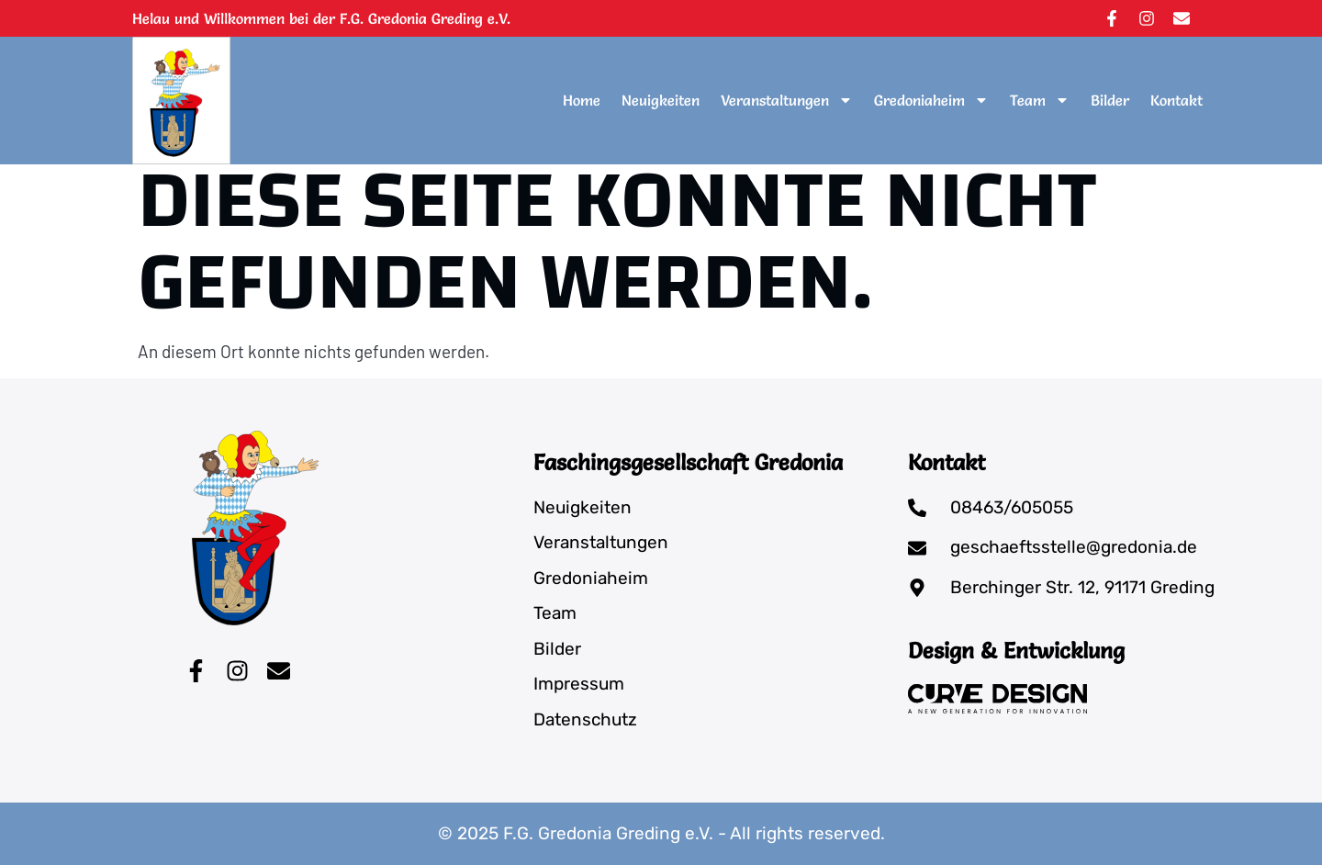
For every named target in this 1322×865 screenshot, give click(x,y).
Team (1040, 100)
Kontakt (1176, 100)
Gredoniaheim (931, 100)
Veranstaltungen (787, 100)
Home (581, 100)
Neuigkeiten (661, 100)
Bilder (1110, 100)
